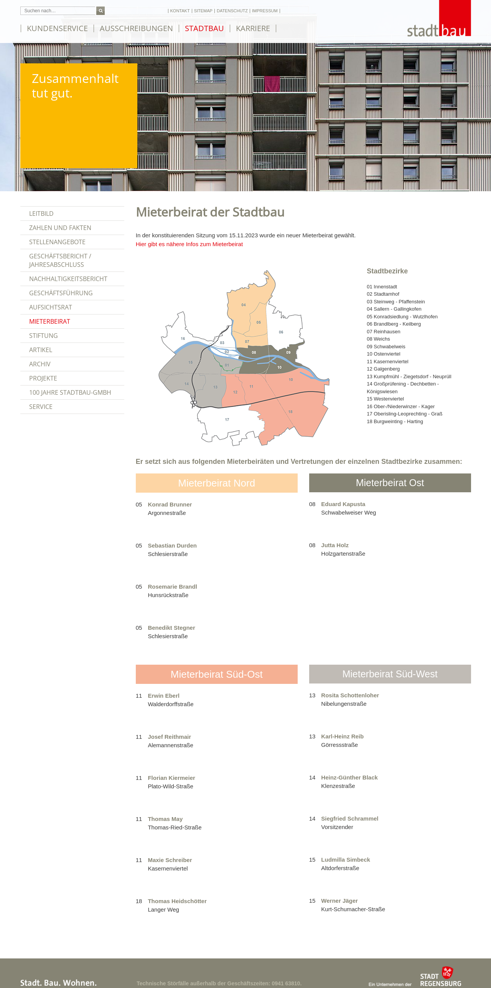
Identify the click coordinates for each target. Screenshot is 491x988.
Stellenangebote (57, 242)
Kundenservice (57, 28)
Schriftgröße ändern (127, 10)
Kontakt (180, 11)
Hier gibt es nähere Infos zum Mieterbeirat (189, 244)
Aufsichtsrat (50, 307)
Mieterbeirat (49, 321)
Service (41, 406)
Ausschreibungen (136, 28)
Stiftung (43, 335)
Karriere (253, 28)
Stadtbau (204, 28)
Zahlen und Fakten (60, 227)
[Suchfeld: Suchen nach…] (57, 11)
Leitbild (41, 213)
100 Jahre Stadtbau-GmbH (70, 392)
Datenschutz (232, 11)
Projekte (43, 378)
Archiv (40, 364)
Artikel (40, 350)
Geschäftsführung (61, 293)
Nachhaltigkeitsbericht (68, 279)
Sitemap (203, 11)
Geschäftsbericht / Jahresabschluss (60, 260)
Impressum (265, 11)
